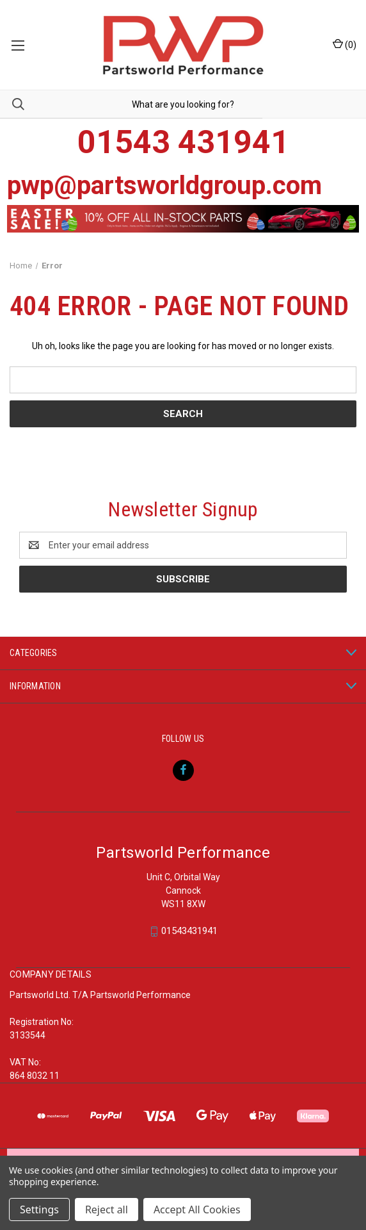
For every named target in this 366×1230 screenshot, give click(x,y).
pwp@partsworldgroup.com (164, 185)
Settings (39, 1209)
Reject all (106, 1209)
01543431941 (189, 931)
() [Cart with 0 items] (344, 44)
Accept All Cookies (197, 1209)
